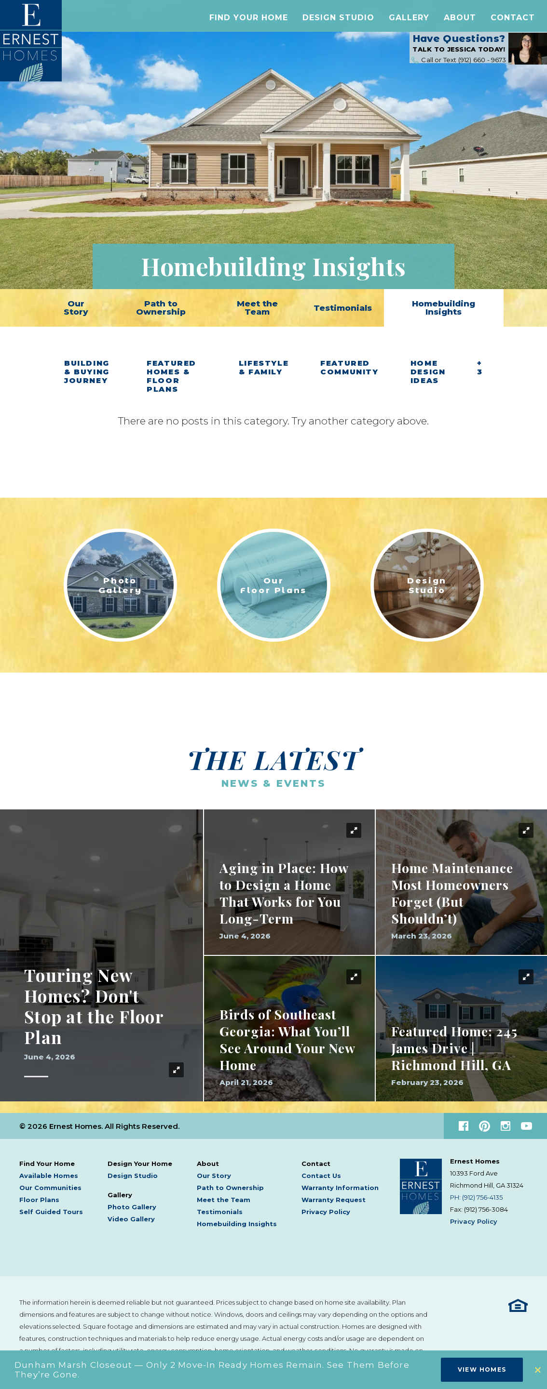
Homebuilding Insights (443, 308)
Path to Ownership (161, 308)
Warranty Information (340, 1187)
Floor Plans (39, 1200)
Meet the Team (257, 308)
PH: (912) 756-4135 (476, 1197)
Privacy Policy (325, 1212)
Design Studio (338, 21)
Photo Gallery (132, 1207)
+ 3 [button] (480, 367)
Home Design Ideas (428, 372)
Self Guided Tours (51, 1212)
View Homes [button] (482, 1369)
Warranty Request (333, 1200)
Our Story (76, 308)
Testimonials (343, 308)
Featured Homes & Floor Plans (171, 376)
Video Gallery (131, 1219)
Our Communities (50, 1187)
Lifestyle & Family (264, 367)
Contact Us (321, 1175)
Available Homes (48, 1175)
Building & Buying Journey (86, 372)
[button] (249, 21)
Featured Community (349, 367)
